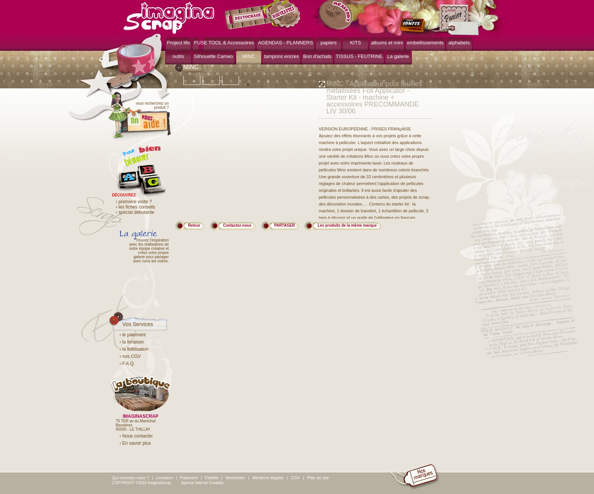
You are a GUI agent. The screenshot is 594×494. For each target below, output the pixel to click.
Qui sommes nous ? (130, 477)
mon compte (414, 26)
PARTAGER (284, 225)
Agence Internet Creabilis (202, 483)
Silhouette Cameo (213, 56)
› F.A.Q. (127, 363)
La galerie (398, 56)
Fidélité (211, 477)
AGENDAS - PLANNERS (285, 42)
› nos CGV (130, 356)
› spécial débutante (135, 212)
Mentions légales (268, 477)
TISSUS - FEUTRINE (359, 56)
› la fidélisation (134, 349)
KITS (355, 42)
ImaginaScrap (168, 17)
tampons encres (281, 56)
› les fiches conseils (135, 207)
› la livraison (132, 342)
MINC (248, 56)
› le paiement (133, 334)
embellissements (425, 42)
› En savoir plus (135, 443)
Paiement (188, 477)
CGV (295, 477)
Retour (194, 225)
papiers (328, 42)
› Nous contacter (136, 436)
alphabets (459, 42)
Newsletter (235, 477)
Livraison (164, 477)
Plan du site (318, 477)
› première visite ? (134, 201)
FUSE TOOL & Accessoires (224, 42)
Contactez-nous (237, 225)
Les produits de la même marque (347, 225)
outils (178, 56)
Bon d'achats (317, 56)
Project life (178, 42)
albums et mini (387, 42)
